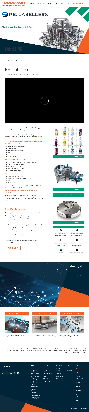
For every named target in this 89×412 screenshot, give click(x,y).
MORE (79, 275)
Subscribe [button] (7, 367)
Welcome (33, 368)
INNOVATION (50, 3)
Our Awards (33, 392)
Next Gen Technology (35, 390)
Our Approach (34, 387)
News (32, 381)
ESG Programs (34, 375)
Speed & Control (34, 386)
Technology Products (14, 60)
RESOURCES (59, 3)
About (33, 365)
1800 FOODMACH (77, 3)
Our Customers (34, 389)
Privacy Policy (84, 408)
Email (77, 372)
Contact (78, 365)
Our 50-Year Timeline (35, 395)
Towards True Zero (35, 373)
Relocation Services (47, 379)
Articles (68, 371)
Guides (68, 368)
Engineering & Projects (47, 371)
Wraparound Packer (60, 373)
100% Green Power (35, 376)
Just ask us (12, 248)
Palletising (45, 368)
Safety (44, 375)
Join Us (32, 378)
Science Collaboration (60, 378)
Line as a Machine (59, 371)
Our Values (33, 371)
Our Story (33, 394)
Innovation (59, 365)
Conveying (45, 370)
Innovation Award (59, 379)
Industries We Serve (47, 381)
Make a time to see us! (80, 371)
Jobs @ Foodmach (35, 379)
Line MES (58, 370)
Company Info (34, 370)
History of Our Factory (35, 397)
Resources (69, 365)
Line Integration (46, 378)
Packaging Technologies (47, 373)
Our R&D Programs (60, 368)
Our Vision (33, 384)
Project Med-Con (34, 398)
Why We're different (35, 383)
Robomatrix (58, 375)
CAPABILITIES (40, 3)
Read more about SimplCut (13, 235)
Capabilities (7, 60)
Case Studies (69, 370)
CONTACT (67, 3)
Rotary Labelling (22, 60)
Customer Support (46, 376)
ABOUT (32, 3)
